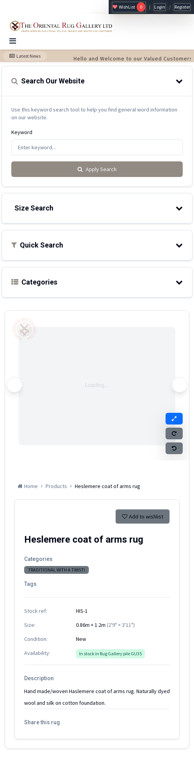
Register (182, 7)
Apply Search (97, 169)
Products (56, 486)
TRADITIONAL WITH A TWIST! (56, 570)
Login (159, 7)
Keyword (21, 132)
